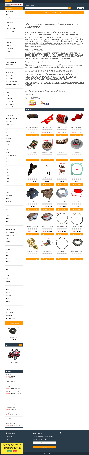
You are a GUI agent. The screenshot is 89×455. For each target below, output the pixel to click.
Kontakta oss (9, 436)
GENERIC (14, 178)
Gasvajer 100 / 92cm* (47, 177)
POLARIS (14, 250)
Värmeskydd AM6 (62, 152)
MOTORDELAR (14, 78)
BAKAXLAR (8, 45)
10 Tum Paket (9, 386)
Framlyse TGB (47, 201)
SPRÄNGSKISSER (14, 11)
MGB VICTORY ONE (14, 230)
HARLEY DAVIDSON (14, 187)
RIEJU (14, 252)
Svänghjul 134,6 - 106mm (47, 152)
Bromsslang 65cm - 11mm (77, 226)
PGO (14, 244)
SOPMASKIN (8, 304)
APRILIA (7, 135)
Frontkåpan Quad (32, 177)
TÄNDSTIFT (14, 110)
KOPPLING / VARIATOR (14, 70)
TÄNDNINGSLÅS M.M (11, 107)
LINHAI (14, 221)
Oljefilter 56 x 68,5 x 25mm (62, 127)
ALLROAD (14, 132)
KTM (14, 212)
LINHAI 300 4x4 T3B (14, 362)
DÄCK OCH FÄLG (14, 31)
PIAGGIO (14, 247)
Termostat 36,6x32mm (47, 251)
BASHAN (14, 141)
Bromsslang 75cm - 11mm (62, 226)
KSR (14, 210)
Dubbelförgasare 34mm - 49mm (13, 391)
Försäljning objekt (10, 318)
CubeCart (48, 453)
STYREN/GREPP (14, 101)
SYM (14, 278)
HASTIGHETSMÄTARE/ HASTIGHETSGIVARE (14, 63)
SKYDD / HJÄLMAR (14, 37)
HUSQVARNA (14, 195)
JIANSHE (14, 198)
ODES (14, 238)
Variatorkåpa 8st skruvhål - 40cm (32, 127)
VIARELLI (14, 290)
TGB (14, 284)
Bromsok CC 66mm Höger (32, 226)
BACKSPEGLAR (9, 42)
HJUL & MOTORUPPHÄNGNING (14, 67)
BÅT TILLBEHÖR (9, 22)
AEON (14, 130)
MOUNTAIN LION (14, 235)
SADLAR (8, 92)
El (14, 54)
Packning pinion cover (62, 251)
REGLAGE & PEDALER (14, 90)
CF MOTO (14, 161)
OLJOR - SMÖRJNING (10, 28)
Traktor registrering (10, 442)
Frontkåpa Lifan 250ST (11, 397)
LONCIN (14, 224)
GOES (14, 184)
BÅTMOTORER (9, 20)
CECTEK (14, 158)
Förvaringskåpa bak (10, 423)
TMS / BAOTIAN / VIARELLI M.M (14, 287)
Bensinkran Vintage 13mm (32, 251)
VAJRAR (14, 113)
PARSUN (14, 310)
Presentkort (9, 315)
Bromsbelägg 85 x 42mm (62, 177)
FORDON (14, 14)
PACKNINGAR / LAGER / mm (14, 84)
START (14, 95)
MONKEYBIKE (9, 121)
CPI (14, 164)
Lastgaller (8, 413)
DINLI (14, 170)
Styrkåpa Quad (32, 201)
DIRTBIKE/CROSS (14, 115)
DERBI (14, 167)
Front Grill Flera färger (47, 127)
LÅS (7, 34)
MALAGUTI (14, 227)
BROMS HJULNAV (14, 48)
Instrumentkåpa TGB (62, 201)
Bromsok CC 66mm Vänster (47, 226)
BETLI (14, 150)
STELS (14, 272)
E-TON (14, 172)
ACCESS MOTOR (14, 124)
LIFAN (14, 218)
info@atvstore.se (49, 41)
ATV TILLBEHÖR (14, 17)
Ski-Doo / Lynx (9, 267)
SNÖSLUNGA (9, 301)
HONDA (14, 192)
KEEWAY (14, 207)
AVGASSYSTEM (14, 40)
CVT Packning (76, 177)
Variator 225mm (77, 152)
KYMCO (14, 215)
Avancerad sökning (29, 5)
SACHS (14, 258)
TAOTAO (14, 281)
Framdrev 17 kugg (14, 337)
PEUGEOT (14, 241)
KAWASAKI (14, 201)
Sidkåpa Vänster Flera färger (76, 127)
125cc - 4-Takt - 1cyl (10, 381)
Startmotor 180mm (10, 407)
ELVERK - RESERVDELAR (11, 118)
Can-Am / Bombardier (14, 155)
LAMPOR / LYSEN (14, 75)
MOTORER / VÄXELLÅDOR (14, 81)
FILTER (14, 57)
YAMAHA (14, 292)
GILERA (7, 181)
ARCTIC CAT (14, 138)
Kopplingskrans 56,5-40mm (76, 251)
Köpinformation (9, 439)
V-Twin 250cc (9, 374)
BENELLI (14, 144)
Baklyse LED (76, 201)
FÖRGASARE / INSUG (14, 60)
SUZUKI (14, 275)
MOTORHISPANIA (14, 232)
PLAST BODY (14, 87)
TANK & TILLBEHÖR (14, 104)
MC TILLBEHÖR (9, 312)
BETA (14, 147)
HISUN (14, 190)
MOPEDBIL (14, 295)
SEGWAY (14, 264)
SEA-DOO (14, 261)
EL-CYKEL (8, 298)
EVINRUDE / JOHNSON (11, 307)
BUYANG (14, 152)
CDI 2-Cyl (8, 402)
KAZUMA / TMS (14, 204)
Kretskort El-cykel (32, 152)
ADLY (14, 127)
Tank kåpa (8, 418)
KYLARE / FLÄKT (14, 73)
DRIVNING (14, 51)
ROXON (14, 255)
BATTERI (14, 25)
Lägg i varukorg (32, 135)
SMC (14, 270)
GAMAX (14, 175)
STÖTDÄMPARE (14, 98)
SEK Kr (7, 1)
